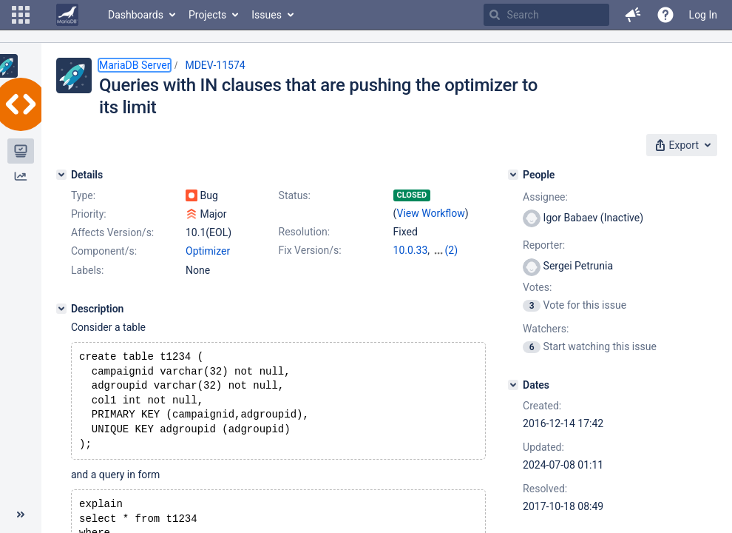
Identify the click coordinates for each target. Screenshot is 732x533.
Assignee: (545, 197)
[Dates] (513, 385)
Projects (207, 15)
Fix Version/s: (310, 250)
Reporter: (544, 245)
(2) (451, 250)
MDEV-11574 (215, 65)
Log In (703, 15)
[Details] (61, 175)
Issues (266, 15)
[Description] (61, 309)
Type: (83, 195)
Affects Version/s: (112, 232)
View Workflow (431, 213)
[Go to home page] (67, 15)
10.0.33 (410, 250)
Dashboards (135, 15)
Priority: (88, 214)
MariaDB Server (134, 65)
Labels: (87, 270)
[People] (513, 175)
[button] (20, 15)
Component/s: (104, 251)
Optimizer (208, 251)
